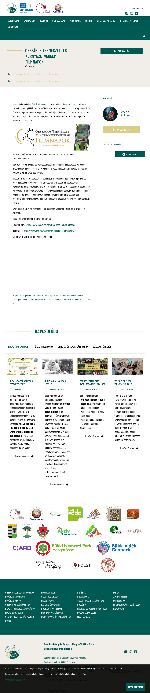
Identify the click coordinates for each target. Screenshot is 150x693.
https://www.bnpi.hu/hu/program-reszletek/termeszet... (49, 230)
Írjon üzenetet (121, 129)
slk (141, 8)
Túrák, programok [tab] (43, 346)
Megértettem (135, 687)
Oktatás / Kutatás (106, 20)
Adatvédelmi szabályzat (15, 679)
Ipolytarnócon (69, 104)
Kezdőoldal (13, 20)
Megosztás (121, 50)
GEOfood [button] (44, 20)
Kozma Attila (125, 113)
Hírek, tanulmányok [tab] (18, 346)
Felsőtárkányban (39, 104)
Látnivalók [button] (29, 20)
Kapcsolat (12, 26)
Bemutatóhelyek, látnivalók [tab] (73, 346)
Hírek (9, 74)
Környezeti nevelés (112, 144)
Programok (75, 20)
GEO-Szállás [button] (58, 20)
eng (137, 8)
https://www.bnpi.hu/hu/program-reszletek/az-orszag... (51, 224)
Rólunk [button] (88, 20)
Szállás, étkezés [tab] (102, 346)
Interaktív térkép (129, 20)
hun (133, 8)
